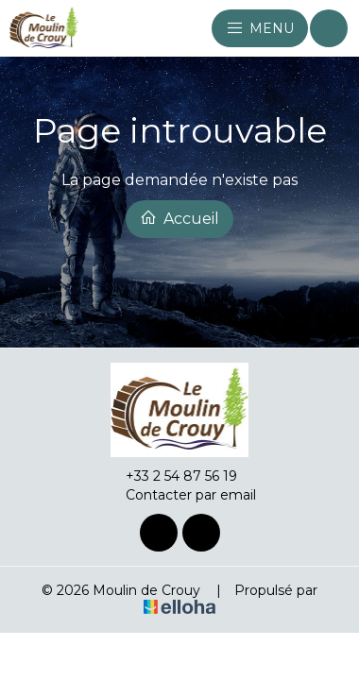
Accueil (179, 218)
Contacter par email (180, 494)
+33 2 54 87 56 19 (170, 476)
